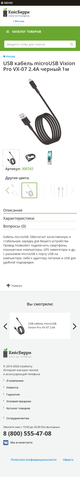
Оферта (68, 460)
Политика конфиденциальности (34, 460)
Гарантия (13, 394)
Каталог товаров (23, 32)
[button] (7, 190)
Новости (12, 387)
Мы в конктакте (17, 442)
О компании (14, 381)
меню (7, 3)
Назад (9, 56)
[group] (14, 190)
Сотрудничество (17, 418)
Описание (12, 210)
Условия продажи (18, 401)
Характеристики (18, 218)
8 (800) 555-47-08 (27, 433)
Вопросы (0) (14, 226)
